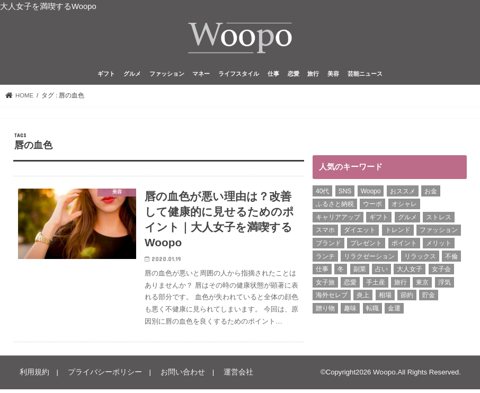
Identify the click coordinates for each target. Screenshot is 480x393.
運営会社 (224, 376)
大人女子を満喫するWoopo (48, 6)
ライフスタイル (238, 76)
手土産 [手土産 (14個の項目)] (375, 284)
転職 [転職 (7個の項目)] (372, 310)
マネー (201, 76)
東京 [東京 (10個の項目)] (422, 284)
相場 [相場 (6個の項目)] (385, 297)
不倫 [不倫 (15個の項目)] (451, 258)
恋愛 (293, 76)
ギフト (106, 76)
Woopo (385, 376)
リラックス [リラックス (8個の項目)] (420, 258)
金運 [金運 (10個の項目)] (394, 310)
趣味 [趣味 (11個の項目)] (350, 310)
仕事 (273, 76)
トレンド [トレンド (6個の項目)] (398, 232)
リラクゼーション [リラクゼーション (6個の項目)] (369, 258)
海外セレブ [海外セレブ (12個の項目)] (332, 297)
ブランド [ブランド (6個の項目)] (328, 245)
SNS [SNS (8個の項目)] (345, 193)
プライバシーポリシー (99, 376)
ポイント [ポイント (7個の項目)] (404, 245)
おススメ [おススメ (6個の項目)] (402, 193)
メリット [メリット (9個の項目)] (438, 245)
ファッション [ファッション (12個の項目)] (439, 232)
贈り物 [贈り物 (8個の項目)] (325, 310)
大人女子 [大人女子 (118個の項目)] (409, 271)
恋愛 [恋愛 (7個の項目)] (350, 284)
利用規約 (33, 376)
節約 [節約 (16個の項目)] (407, 297)
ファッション (166, 76)
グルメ (132, 76)
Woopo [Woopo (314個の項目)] (371, 193)
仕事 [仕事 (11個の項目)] (322, 271)
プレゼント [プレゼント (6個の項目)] (366, 245)
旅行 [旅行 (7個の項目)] (400, 284)
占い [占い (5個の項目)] (381, 271)
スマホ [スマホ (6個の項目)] (325, 232)
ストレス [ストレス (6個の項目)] (438, 219)
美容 (333, 76)
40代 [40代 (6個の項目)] (322, 193)
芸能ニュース (365, 76)
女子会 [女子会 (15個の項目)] (441, 271)
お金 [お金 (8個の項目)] (430, 193)
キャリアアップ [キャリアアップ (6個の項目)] (338, 219)
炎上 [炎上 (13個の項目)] (363, 297)
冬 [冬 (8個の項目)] (340, 271)
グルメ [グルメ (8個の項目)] (407, 219)
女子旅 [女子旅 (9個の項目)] (325, 284)
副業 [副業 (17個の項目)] (359, 271)
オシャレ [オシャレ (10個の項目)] (404, 206)
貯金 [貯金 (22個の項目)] (428, 297)
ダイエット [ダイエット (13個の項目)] (360, 232)
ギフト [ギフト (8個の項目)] (378, 219)
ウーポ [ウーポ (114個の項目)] (372, 206)
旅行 (313, 76)
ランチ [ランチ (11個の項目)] (325, 258)
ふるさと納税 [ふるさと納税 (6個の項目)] (335, 206)
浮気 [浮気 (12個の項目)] (444, 284)
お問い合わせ (172, 376)
